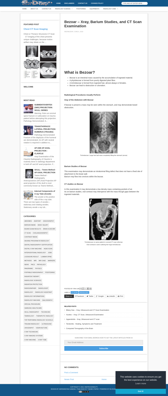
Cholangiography (40, 233)
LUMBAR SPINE (46, 256)
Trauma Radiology (31, 324)
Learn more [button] (140, 383)
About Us (34, 9)
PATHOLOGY (84, 292)
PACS (33, 264)
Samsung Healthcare (33, 308)
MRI (35, 260)
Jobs (50, 252)
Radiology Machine (32, 300)
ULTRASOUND (46, 324)
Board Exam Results (32, 229)
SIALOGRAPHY (47, 300)
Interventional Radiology (35, 252)
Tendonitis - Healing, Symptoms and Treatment (84, 324)
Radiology (28, 292)
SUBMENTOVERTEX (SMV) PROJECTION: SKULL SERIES (43, 107)
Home (58, 3)
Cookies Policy (97, 3)
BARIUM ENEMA (30, 225)
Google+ (101, 296)
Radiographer (30, 288)
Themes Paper (93, 389)
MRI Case (42, 260)
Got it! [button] (140, 391)
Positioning (81, 9)
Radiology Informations (34, 296)
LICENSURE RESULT (31, 256)
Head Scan (48, 248)
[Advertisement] (84, 53)
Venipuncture (41, 328)
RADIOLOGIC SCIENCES (32, 280)
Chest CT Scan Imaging (36, 29)
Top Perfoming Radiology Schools (38, 320)
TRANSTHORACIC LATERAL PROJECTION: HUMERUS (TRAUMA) (45, 129)
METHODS (28, 260)
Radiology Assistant (43, 292)
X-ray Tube (42, 340)
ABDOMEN (28, 221)
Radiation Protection (33, 284)
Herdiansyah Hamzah (67, 389)
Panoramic (28, 268)
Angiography (48, 221)
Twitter (91, 296)
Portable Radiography (33, 272)
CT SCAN (74, 292)
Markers (51, 260)
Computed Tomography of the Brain (79, 328)
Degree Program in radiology (36, 241)
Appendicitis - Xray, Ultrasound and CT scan (83, 319)
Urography (29, 328)
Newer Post (69, 379)
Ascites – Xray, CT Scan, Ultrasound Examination (85, 315)
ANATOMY (37, 221)
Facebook (80, 296)
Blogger (113, 389)
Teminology (29, 316)
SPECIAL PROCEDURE (32, 304)
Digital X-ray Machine (33, 248)
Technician (45, 312)
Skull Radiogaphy (31, 312)
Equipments (94, 9)
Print (121, 296)
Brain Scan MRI (49, 229)
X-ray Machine (30, 340)
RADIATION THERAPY (31, 276)
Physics (38, 268)
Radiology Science (62, 9)
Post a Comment (71, 372)
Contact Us (82, 3)
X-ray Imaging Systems (33, 335)
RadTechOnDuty (91, 387)
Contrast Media (30, 237)
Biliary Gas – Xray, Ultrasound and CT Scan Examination (87, 310)
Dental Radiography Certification (38, 245)
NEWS (26, 264)
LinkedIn (112, 296)
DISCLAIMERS (69, 3)
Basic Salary (43, 225)
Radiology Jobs (109, 9)
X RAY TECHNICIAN (31, 332)
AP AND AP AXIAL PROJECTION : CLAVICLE (42, 151)
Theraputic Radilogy (44, 316)
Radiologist (43, 288)
